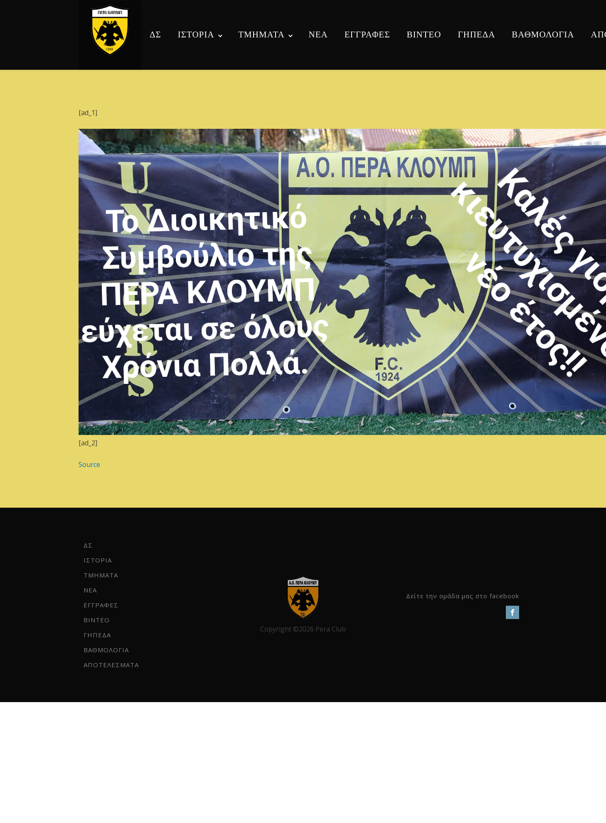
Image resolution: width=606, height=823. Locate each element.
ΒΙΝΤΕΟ (423, 34)
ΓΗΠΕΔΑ (476, 34)
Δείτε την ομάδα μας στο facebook (462, 596)
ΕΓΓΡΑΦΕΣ (367, 34)
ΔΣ (155, 34)
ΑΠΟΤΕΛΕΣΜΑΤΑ (111, 665)
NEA (318, 34)
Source (89, 464)
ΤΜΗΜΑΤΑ (261, 34)
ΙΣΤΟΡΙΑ (196, 34)
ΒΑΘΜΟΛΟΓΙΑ (543, 34)
